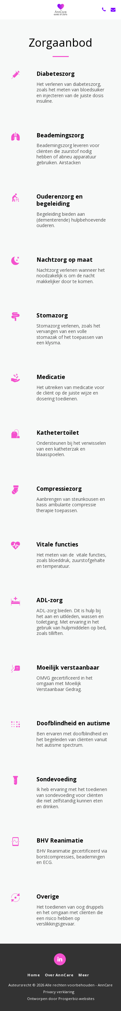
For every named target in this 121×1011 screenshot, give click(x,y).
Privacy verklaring (58, 991)
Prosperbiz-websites (76, 998)
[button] (7, 9)
